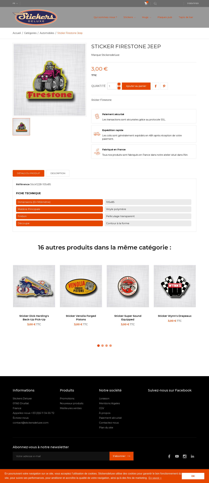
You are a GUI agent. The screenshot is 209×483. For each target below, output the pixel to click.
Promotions (67, 398)
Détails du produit (28, 173)
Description (58, 173)
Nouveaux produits (71, 403)
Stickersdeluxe (110, 54)
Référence (23, 184)
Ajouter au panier (136, 86)
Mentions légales (109, 403)
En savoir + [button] (155, 478)
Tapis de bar (186, 17)
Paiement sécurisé (110, 417)
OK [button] (193, 476)
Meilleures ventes (70, 408)
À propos (104, 413)
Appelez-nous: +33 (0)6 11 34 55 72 (33, 413)
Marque (96, 54)
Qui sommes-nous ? (105, 17)
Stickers (128, 17)
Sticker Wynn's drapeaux (174, 316)
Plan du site (106, 427)
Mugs (145, 17)
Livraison (104, 398)
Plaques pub (164, 17)
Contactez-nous (109, 422)
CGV (101, 408)
